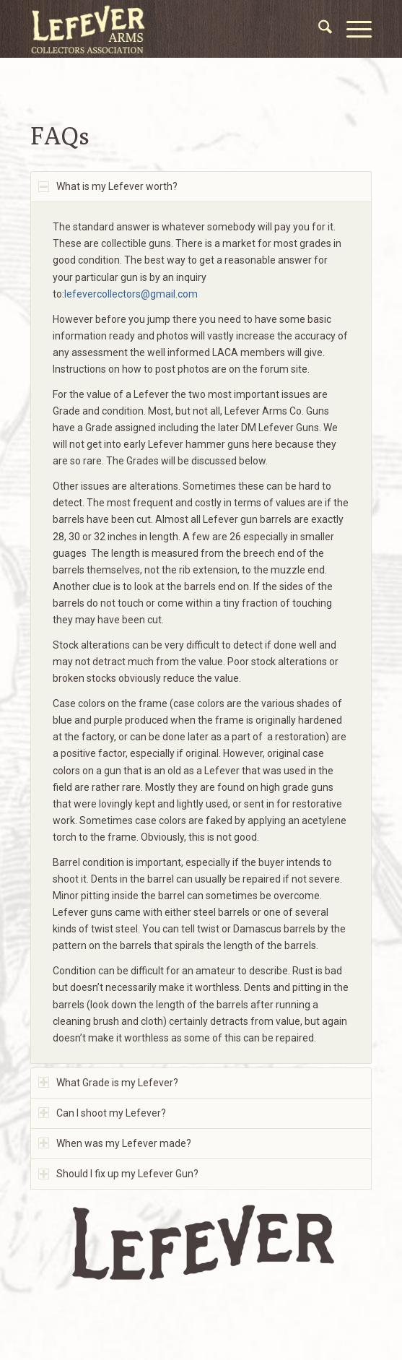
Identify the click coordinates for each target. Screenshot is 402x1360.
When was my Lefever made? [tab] (114, 1143)
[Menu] (352, 29)
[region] (201, 632)
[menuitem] (318, 29)
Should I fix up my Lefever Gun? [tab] (118, 1173)
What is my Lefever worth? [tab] (108, 186)
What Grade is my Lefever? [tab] (108, 1082)
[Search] (318, 29)
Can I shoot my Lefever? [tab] (102, 1113)
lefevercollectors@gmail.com (132, 294)
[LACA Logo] (167, 29)
